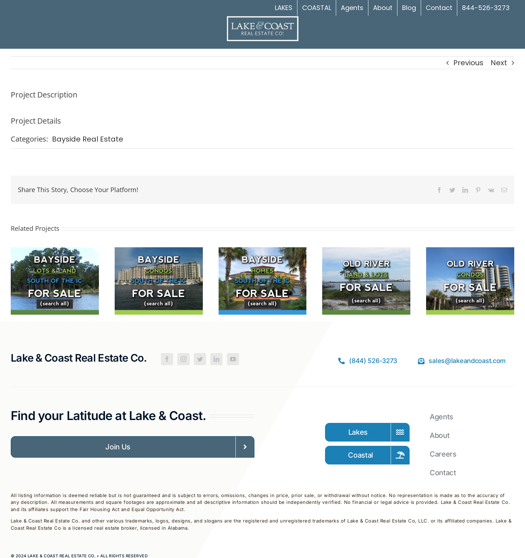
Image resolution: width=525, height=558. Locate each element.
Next (499, 63)
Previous (468, 63)
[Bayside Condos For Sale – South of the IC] (159, 253)
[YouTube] (233, 359)
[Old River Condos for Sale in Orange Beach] (470, 253)
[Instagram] (183, 359)
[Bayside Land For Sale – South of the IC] (55, 253)
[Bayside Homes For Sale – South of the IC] (263, 253)
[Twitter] (200, 359)
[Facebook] (167, 359)
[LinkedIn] (216, 359)
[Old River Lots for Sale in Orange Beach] (366, 253)
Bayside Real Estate (87, 139)
